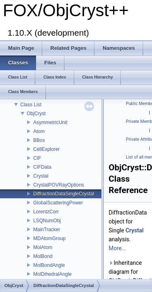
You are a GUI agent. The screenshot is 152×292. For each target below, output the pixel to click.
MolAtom (42, 247)
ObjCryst (36, 113)
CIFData (42, 167)
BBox (39, 140)
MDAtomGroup (49, 238)
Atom (39, 131)
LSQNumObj (47, 220)
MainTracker (46, 229)
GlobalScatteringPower (58, 203)
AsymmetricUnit (50, 122)
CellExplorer (46, 149)
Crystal (40, 176)
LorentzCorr (46, 212)
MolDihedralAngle (52, 274)
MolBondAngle (49, 265)
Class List (30, 104)
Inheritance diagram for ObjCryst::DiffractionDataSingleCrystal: (129, 272)
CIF (37, 158)
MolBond (42, 256)
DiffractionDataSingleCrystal (63, 194)
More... (117, 248)
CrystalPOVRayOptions (58, 185)
